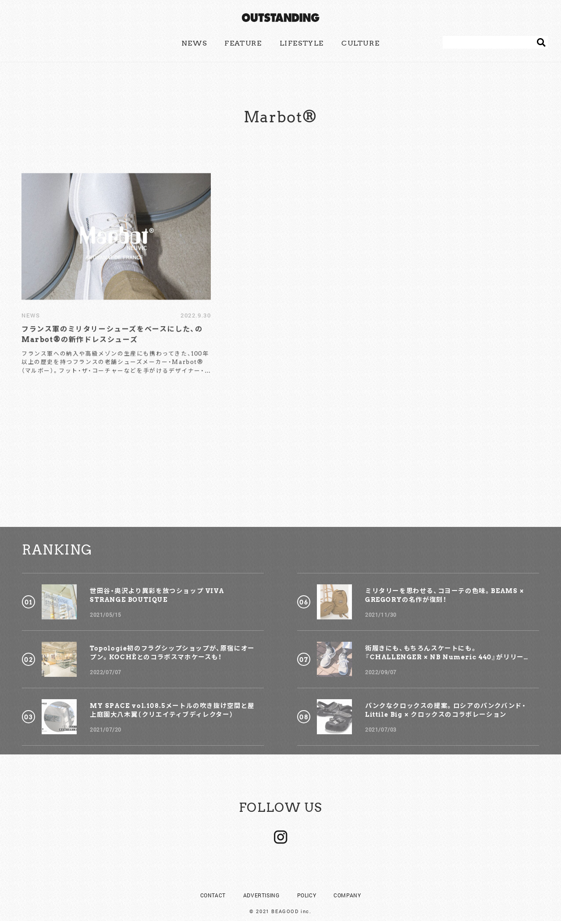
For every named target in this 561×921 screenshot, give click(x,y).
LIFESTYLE (302, 43)
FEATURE (243, 43)
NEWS (194, 43)
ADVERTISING (261, 878)
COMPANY (347, 878)
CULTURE (360, 43)
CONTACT (213, 878)
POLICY (306, 878)
